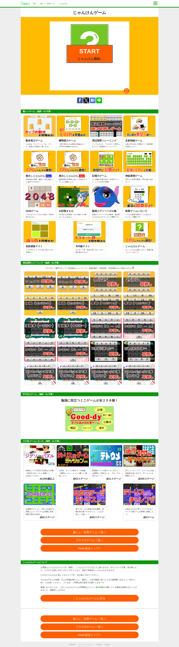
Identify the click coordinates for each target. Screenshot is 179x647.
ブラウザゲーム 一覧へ (89, 540)
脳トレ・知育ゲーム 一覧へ (89, 532)
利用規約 (72, 645)
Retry (127, 91)
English (107, 645)
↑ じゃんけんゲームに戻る (89, 598)
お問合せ (99, 645)
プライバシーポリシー (86, 645)
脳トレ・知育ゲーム (47, 4)
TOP (34, 4)
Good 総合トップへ (89, 548)
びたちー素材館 (94, 587)
